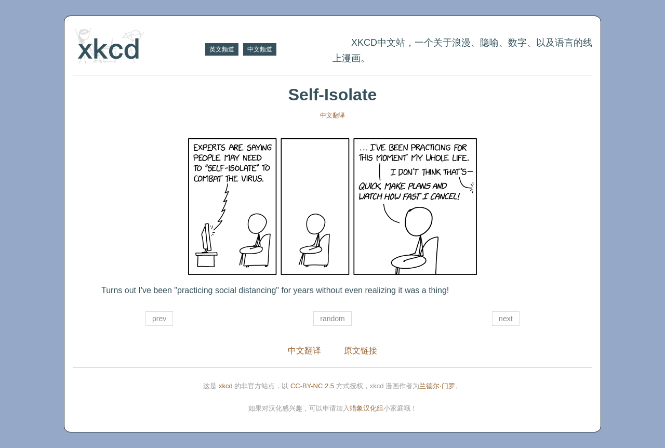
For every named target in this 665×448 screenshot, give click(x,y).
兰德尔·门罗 (437, 386)
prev (159, 318)
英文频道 (221, 49)
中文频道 (259, 49)
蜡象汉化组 (366, 408)
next (505, 318)
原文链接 (360, 350)
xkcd (226, 386)
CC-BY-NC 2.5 (312, 386)
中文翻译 (332, 115)
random (332, 318)
